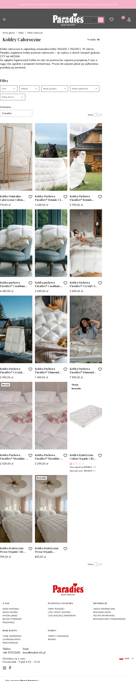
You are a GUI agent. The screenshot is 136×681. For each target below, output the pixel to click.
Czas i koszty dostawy (59, 612)
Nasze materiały (11, 608)
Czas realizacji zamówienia (62, 615)
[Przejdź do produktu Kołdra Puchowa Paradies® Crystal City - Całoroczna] (86, 243)
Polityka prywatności (104, 615)
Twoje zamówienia (12, 636)
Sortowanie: (5, 107)
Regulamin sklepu (102, 612)
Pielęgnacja (8, 622)
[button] (4, 20)
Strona (90, 114)
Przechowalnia (10, 642)
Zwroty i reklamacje (58, 636)
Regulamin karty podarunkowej (109, 619)
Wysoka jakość (10, 615)
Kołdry (21, 32)
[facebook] (10, 667)
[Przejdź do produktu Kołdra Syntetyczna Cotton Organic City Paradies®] (86, 415)
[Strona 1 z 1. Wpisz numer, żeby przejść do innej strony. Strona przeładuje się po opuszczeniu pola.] (96, 115)
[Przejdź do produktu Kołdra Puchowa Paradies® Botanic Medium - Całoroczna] (86, 157)
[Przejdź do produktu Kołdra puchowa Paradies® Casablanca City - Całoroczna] (16, 243)
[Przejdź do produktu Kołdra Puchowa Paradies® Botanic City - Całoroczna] (51, 157)
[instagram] (4, 668)
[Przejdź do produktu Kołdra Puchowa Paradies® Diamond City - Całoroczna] (51, 329)
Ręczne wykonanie (12, 619)
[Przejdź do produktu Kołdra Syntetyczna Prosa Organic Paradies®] (51, 509)
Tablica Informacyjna (104, 608)
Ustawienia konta (11, 639)
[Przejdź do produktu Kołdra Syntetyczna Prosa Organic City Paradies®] (16, 509)
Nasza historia (10, 612)
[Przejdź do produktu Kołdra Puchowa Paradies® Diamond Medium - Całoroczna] (86, 329)
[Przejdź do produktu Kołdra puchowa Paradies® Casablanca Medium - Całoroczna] (51, 243)
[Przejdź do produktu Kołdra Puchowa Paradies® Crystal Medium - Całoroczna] (16, 329)
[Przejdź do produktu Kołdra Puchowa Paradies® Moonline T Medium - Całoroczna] (51, 415)
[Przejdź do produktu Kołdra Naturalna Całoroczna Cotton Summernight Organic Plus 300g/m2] (16, 157)
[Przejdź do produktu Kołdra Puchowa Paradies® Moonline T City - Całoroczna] (16, 415)
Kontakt (52, 639)
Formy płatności (56, 608)
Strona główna (9, 32)
